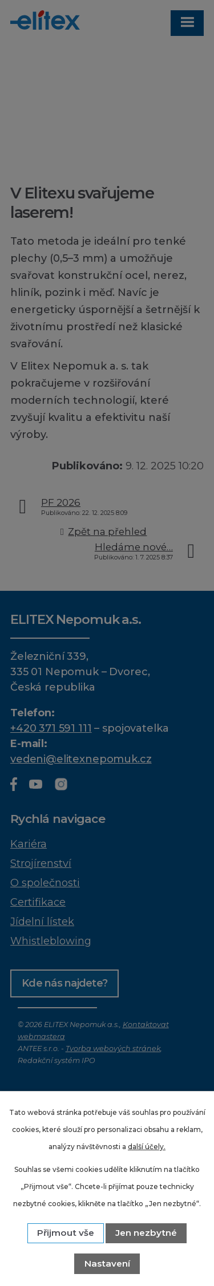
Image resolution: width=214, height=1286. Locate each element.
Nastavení (107, 1263)
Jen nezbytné (146, 1232)
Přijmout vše (65, 1232)
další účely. (146, 1146)
